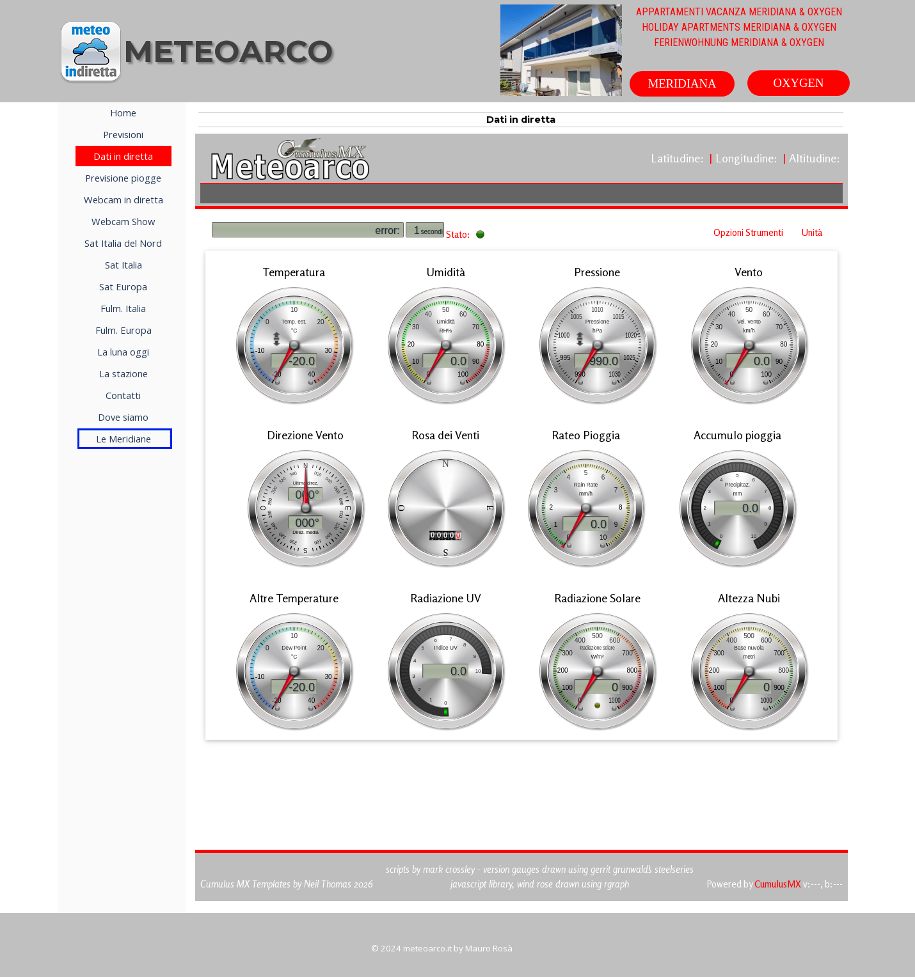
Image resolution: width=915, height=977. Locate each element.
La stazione (123, 373)
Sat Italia (123, 264)
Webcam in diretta (123, 199)
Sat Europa (123, 286)
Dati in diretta (123, 156)
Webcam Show (123, 221)
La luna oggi (123, 351)
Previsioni (123, 134)
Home (123, 112)
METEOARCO (228, 51)
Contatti (123, 395)
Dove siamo (123, 416)
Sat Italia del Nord (123, 243)
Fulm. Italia (123, 308)
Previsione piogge (123, 177)
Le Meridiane (123, 438)
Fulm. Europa (123, 330)
